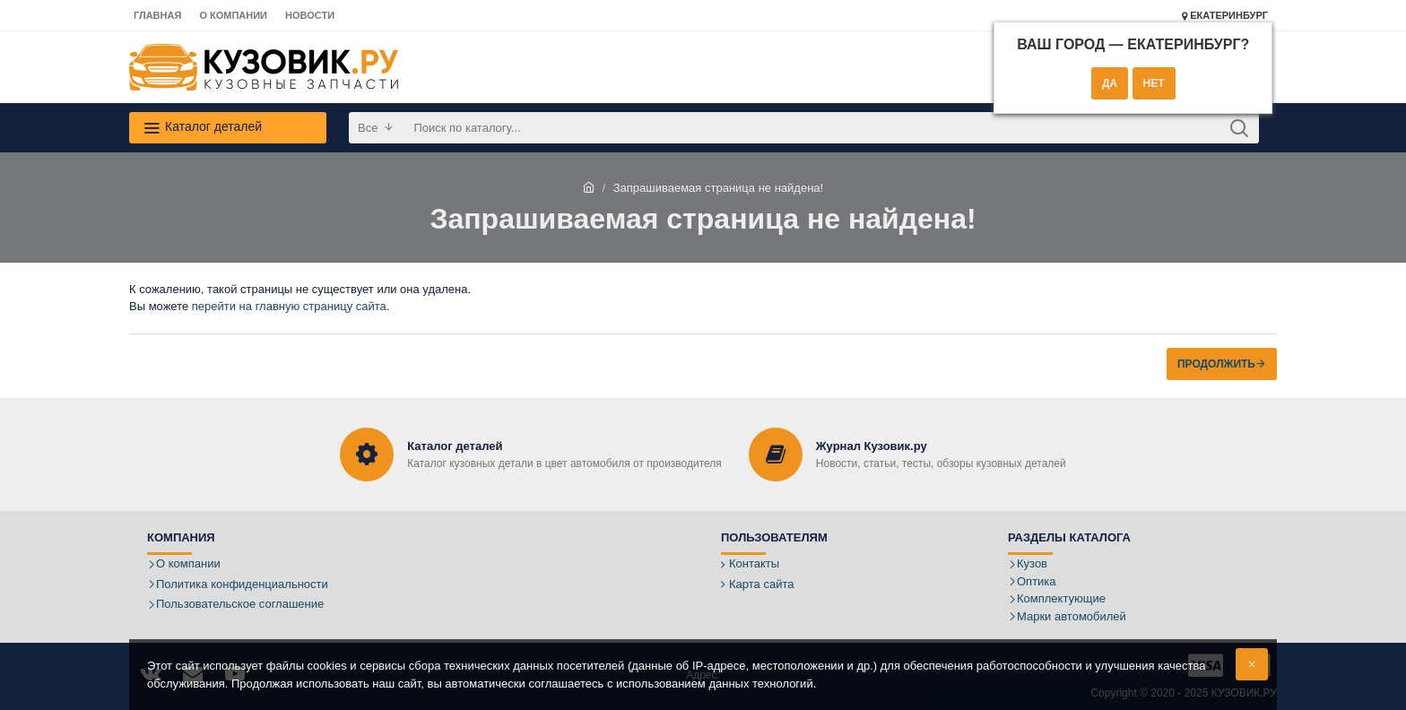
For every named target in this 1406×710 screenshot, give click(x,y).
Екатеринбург (1225, 16)
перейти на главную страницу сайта (289, 306)
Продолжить (1216, 364)
